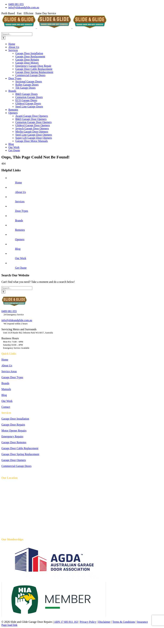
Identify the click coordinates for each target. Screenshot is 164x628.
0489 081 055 (9, 311)
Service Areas (9, 371)
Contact (5, 406)
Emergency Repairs (12, 436)
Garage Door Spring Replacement (20, 454)
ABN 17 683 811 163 (66, 621)
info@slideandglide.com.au (16, 320)
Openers (19, 239)
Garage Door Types (12, 377)
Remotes (20, 229)
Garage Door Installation (15, 418)
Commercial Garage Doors (16, 466)
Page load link (9, 624)
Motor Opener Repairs (13, 430)
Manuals (6, 389)
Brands (19, 220)
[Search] (3, 38)
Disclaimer (104, 621)
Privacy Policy (88, 621)
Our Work (20, 258)
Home (18, 182)
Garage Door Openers (13, 460)
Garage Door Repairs (13, 424)
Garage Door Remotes (13, 442)
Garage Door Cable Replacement (19, 448)
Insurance (142, 621)
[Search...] (16, 34)
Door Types (21, 210)
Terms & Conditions (123, 621)
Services (19, 201)
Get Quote (20, 267)
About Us (20, 192)
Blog (17, 248)
